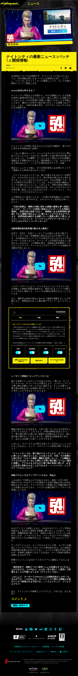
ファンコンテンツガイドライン (21, 652)
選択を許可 (39, 360)
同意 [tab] (20, 317)
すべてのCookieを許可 (56, 360)
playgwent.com (44, 670)
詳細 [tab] (39, 317)
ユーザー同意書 (58, 647)
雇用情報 (45, 647)
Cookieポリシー (42, 652)
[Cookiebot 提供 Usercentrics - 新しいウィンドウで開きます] (57, 312)
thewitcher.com (33, 670)
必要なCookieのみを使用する (21, 360)
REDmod (53, 652)
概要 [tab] (57, 317)
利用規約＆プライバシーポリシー (26, 647)
